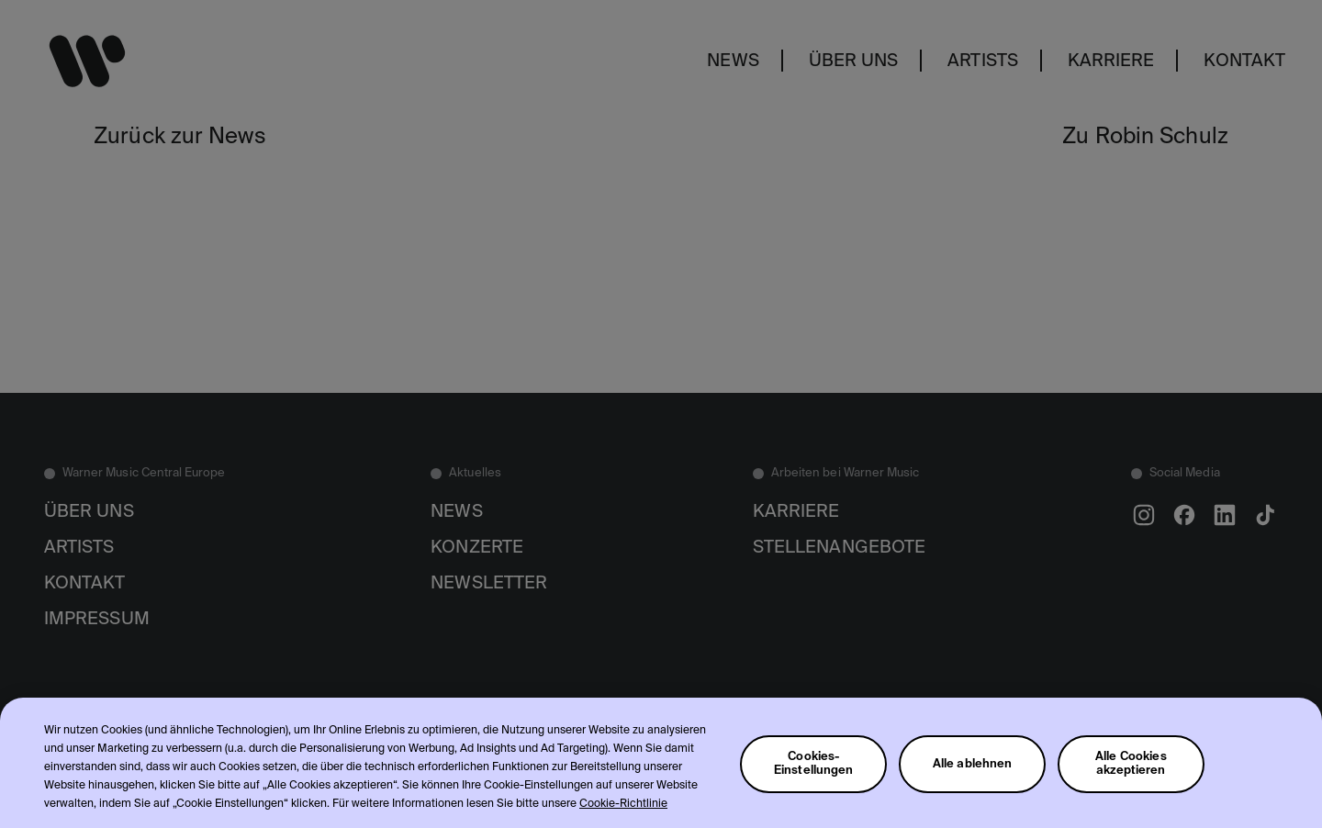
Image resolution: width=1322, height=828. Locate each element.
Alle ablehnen (973, 779)
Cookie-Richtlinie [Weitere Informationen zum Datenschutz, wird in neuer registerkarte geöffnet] (623, 819)
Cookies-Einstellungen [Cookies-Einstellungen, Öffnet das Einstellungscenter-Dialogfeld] (814, 779)
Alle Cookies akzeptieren (1131, 779)
